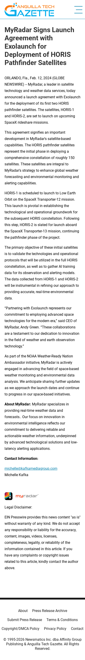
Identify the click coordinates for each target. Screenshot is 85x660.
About (23, 611)
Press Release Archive (49, 611)
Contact (77, 628)
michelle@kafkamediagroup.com (31, 468)
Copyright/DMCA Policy (20, 628)
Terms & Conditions (62, 620)
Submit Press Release (24, 620)
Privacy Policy (55, 628)
